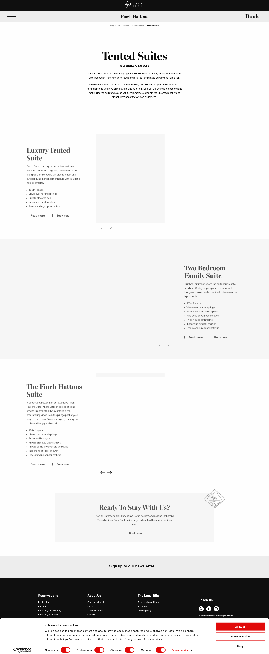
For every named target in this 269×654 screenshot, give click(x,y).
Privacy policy (144, 598)
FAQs (90, 598)
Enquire (42, 598)
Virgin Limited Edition (119, 26)
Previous (101, 221)
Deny (240, 643)
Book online (44, 594)
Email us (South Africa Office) (52, 610)
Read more (38, 217)
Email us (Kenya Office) (49, 602)
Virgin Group (93, 615)
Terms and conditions (148, 594)
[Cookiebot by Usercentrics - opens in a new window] (22, 647)
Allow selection (240, 633)
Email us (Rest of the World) (51, 615)
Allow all (240, 623)
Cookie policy (144, 602)
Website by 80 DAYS (206, 609)
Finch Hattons (134, 16)
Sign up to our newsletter (131, 558)
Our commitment (95, 594)
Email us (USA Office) (48, 606)
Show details (180, 647)
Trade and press (95, 602)
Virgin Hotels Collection (99, 610)
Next (111, 221)
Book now (62, 217)
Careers (91, 606)
